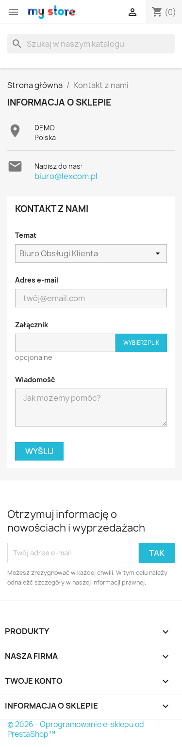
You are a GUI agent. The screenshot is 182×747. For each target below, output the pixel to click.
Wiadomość (35, 379)
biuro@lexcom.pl (66, 176)
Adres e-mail (36, 280)
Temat (25, 235)
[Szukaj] (91, 43)
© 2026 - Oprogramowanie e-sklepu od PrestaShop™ (75, 729)
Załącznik (31, 324)
